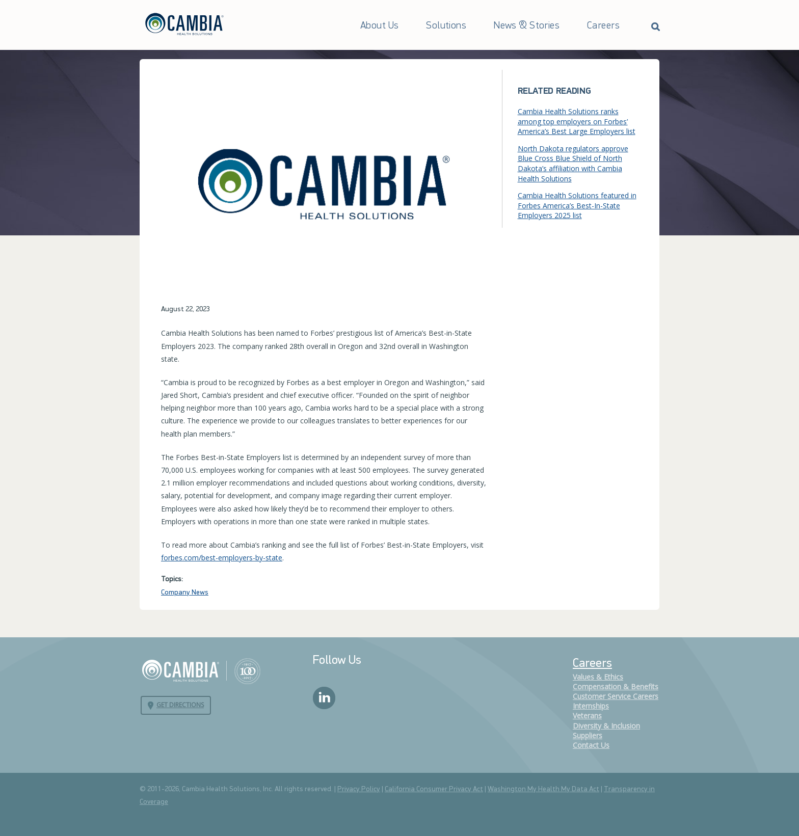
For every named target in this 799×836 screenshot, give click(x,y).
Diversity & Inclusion (606, 726)
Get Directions (180, 704)
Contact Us (591, 745)
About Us (379, 26)
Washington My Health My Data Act (543, 789)
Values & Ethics (598, 677)
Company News (184, 593)
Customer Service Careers (615, 696)
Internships (591, 706)
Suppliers (587, 735)
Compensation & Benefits (615, 686)
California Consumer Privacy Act (434, 789)
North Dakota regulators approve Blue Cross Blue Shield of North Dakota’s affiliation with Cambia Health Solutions (573, 163)
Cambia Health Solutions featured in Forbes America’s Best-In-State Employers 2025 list (577, 205)
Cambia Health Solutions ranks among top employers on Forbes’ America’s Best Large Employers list (576, 121)
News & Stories (527, 26)
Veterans (587, 715)
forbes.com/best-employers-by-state (221, 557)
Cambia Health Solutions (201, 670)
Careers (603, 26)
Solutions (446, 26)
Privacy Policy (358, 789)
